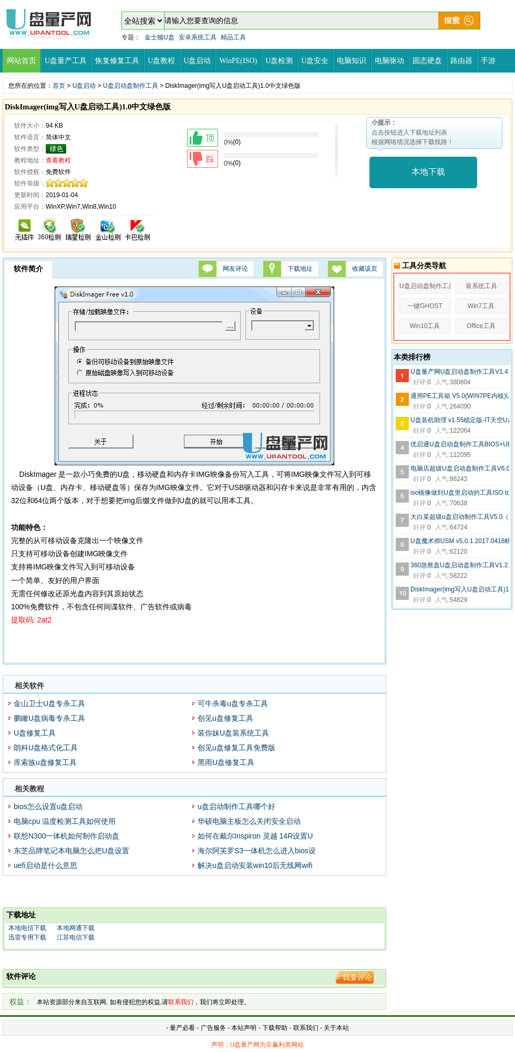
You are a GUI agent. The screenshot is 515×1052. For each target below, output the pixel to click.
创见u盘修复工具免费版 (236, 747)
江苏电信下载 (76, 937)
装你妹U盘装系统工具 (233, 733)
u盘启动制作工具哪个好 (236, 806)
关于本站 (336, 1027)
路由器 (461, 61)
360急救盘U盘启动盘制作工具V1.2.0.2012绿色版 (459, 565)
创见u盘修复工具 (225, 718)
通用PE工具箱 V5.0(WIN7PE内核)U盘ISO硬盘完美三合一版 (459, 396)
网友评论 (235, 268)
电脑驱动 (389, 61)
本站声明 (243, 1027)
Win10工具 (424, 326)
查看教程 (58, 160)
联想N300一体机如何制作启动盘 (66, 836)
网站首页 (21, 61)
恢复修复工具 (117, 61)
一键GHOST (424, 306)
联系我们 (305, 1027)
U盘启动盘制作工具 (130, 85)
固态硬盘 (427, 61)
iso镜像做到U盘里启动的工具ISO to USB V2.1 (459, 492)
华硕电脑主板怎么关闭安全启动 (249, 821)
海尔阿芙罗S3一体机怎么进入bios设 (257, 850)
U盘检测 (279, 61)
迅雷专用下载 (27, 937)
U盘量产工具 (66, 61)
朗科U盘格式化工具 (46, 747)
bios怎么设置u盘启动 (48, 806)
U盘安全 (314, 61)
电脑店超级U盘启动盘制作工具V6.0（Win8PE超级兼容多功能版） (459, 468)
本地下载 (428, 171)
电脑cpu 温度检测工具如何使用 (65, 821)
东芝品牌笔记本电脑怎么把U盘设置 (71, 850)
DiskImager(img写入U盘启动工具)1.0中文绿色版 (459, 589)
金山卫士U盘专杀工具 (49, 703)
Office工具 (481, 326)
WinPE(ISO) (238, 61)
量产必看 (182, 1027)
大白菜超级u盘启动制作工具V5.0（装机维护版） (459, 516)
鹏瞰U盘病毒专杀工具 (49, 718)
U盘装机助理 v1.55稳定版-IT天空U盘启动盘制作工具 (459, 420)
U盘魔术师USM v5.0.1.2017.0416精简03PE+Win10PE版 (459, 541)
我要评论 (357, 977)
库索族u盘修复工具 (45, 762)
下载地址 (300, 268)
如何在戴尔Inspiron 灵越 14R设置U (255, 836)
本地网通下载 (76, 928)
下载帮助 (275, 1027)
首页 (59, 85)
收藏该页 (364, 268)
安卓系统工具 (198, 37)
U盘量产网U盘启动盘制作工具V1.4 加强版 (459, 371)
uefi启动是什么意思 (45, 865)
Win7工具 (481, 306)
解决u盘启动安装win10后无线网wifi (255, 865)
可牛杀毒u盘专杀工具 (233, 703)
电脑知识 (351, 61)
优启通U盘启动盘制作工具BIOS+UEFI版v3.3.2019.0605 (459, 444)
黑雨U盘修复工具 (226, 762)
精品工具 (233, 37)
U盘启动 (197, 61)
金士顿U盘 (159, 37)
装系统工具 (481, 286)
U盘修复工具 (35, 733)
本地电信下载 (27, 928)
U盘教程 (161, 61)
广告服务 (213, 1027)
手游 (488, 61)
